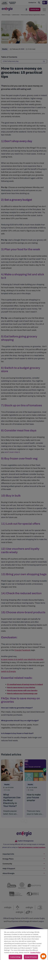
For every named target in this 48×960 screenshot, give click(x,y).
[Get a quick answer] (43, 956)
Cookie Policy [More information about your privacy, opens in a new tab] (35, 954)
